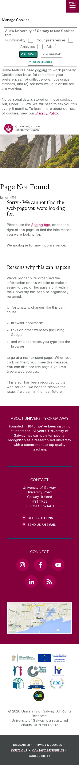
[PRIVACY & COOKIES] (50, 745)
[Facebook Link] (40, 564)
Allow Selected (42, 62)
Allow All (30, 54)
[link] (17, 671)
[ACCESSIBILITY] (39, 756)
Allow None (53, 54)
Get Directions (40, 518)
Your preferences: (51, 40)
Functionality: (15, 40)
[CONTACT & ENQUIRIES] (50, 750)
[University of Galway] (22, 129)
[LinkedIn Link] (31, 581)
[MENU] (72, 6)
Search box (40, 225)
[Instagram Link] (22, 564)
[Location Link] (39, 630)
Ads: (49, 47)
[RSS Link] (49, 581)
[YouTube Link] (58, 564)
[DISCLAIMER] (23, 745)
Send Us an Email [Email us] (42, 524)
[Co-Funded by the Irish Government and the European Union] (39, 662)
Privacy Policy (46, 113)
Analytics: (28, 47)
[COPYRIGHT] (21, 750)
